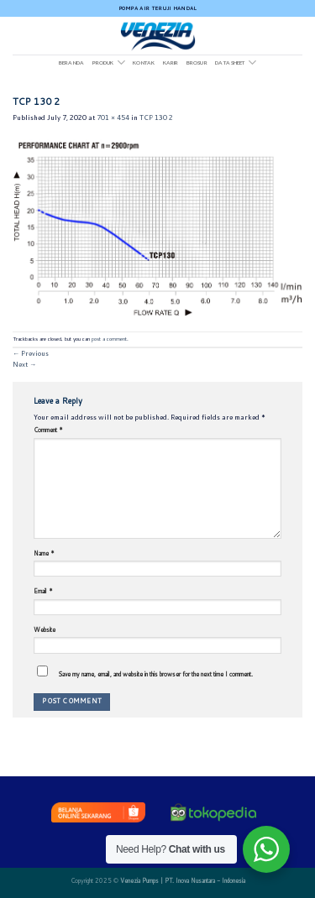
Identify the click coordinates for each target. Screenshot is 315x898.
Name (44, 553)
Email (43, 591)
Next (24, 364)
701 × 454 (113, 117)
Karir (171, 62)
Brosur (196, 62)
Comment (48, 430)
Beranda (71, 62)
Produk (108, 62)
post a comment (109, 338)
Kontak (144, 62)
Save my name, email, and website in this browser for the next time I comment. (155, 674)
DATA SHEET (235, 62)
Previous (31, 353)
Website (44, 629)
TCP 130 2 (156, 117)
